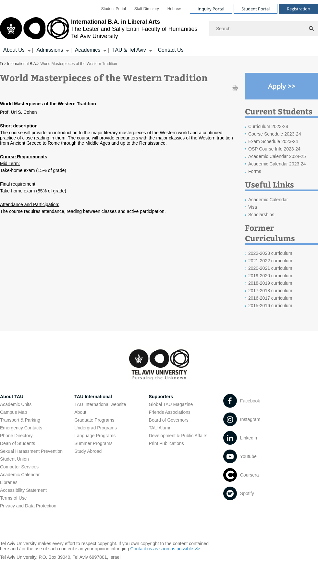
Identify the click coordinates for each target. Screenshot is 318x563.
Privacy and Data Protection (28, 505)
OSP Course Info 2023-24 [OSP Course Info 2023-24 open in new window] (274, 148)
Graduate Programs (94, 420)
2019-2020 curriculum (270, 275)
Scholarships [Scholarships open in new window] (261, 214)
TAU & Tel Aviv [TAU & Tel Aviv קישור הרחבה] (129, 50)
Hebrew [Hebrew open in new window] (174, 9)
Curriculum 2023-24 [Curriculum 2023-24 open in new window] (268, 126)
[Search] (263, 28)
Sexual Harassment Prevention (31, 451)
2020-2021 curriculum (270, 268)
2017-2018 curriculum (270, 290)
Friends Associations (169, 412)
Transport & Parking (20, 420)
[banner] (159, 28)
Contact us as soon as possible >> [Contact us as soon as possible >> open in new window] (165, 548)
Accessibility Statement (23, 490)
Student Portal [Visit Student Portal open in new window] (255, 9)
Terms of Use (13, 498)
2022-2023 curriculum (270, 253)
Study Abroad (88, 451)
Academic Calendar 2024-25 (277, 156)
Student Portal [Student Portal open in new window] (113, 9)
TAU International (93, 396)
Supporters (161, 396)
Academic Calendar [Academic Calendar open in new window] (268, 199)
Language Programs (95, 435)
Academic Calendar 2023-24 (277, 163)
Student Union (14, 459)
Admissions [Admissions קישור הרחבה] (49, 50)
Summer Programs (93, 443)
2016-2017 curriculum (270, 298)
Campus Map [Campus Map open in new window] (13, 412)
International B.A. (2, 63)
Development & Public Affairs (178, 435)
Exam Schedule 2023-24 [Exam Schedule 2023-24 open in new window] (273, 141)
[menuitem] (113, 8)
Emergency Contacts (21, 427)
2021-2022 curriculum (270, 260)
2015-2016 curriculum (270, 305)
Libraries (9, 482)
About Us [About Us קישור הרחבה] (14, 50)
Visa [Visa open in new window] (252, 207)
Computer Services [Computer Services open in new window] (19, 466)
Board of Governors (169, 420)
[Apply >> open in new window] (281, 86)
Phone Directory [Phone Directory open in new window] (16, 435)
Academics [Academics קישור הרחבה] (87, 50)
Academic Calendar (20, 474)
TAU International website (100, 404)
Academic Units (15, 404)
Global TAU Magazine (171, 404)
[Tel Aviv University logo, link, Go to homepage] (98, 29)
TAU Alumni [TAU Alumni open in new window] (161, 427)
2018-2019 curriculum (270, 283)
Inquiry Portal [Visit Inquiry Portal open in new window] (211, 9)
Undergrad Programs (95, 427)
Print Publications (166, 443)
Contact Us (170, 50)
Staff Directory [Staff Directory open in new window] (146, 9)
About (80, 412)
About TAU (11, 396)
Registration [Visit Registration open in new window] (298, 9)
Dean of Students (17, 443)
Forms (254, 171)
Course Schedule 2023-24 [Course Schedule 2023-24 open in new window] (274, 134)
